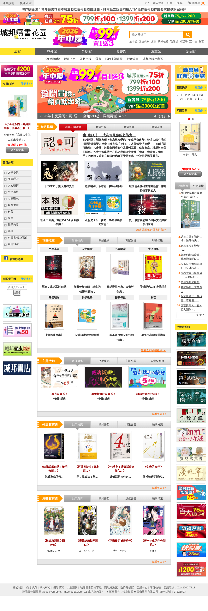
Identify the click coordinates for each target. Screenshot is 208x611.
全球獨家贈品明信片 (87, 335)
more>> (199, 314)
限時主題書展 (114, 58)
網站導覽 (58, 587)
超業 (153, 41)
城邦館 (52, 51)
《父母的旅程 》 (153, 466)
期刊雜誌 (13, 244)
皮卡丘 (133, 41)
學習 (10, 218)
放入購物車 (17, 149)
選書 (98, 58)
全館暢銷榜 (52, 58)
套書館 (121, 51)
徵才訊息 (31, 587)
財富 (201, 41)
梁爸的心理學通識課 (153, 335)
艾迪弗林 (144, 41)
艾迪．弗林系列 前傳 (54, 286)
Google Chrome (51, 591)
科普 (10, 211)
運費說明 (8, 3)
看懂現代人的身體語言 (153, 286)
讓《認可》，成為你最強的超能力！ (109, 135)
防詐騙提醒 (127, 587)
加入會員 (158, 3)
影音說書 (132, 58)
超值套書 (130, 498)
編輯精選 (157, 498)
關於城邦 (18, 587)
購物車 (198, 3)
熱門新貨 (77, 498)
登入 (147, 3)
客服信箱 (155, 587)
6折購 (179, 3)
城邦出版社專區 (153, 58)
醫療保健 (13, 204)
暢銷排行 (104, 498)
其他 (10, 231)
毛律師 (174, 41)
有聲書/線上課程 (18, 237)
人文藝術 (13, 185)
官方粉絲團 (16, 259)
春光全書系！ (60, 394)
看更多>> (26, 83)
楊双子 (184, 41)
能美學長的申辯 (190, 282)
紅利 (169, 3)
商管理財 (13, 178)
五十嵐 (193, 41)
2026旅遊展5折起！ (147, 394)
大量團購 (72, 587)
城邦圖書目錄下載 (91, 587)
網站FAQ (45, 587)
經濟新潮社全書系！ (103, 394)
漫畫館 (156, 51)
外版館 (87, 51)
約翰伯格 (163, 41)
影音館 (191, 51)
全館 (17, 51)
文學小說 (13, 172)
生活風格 (13, 191)
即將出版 (85, 58)
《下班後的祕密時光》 (120, 540)
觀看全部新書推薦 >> (153, 350)
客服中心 (142, 587)
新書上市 (70, 58)
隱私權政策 (111, 587)
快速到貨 (25, 3)
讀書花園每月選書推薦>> (151, 229)
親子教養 (13, 224)
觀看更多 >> (159, 413)
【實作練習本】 (54, 335)
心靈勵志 (13, 198)
